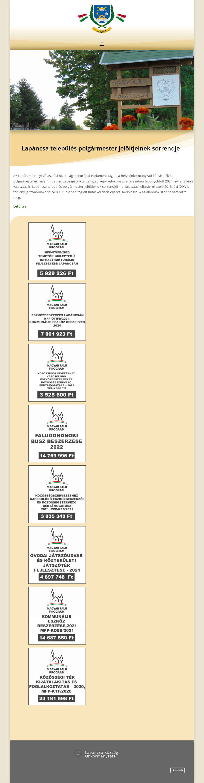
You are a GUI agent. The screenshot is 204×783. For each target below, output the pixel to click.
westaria (179, 770)
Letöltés (19, 206)
